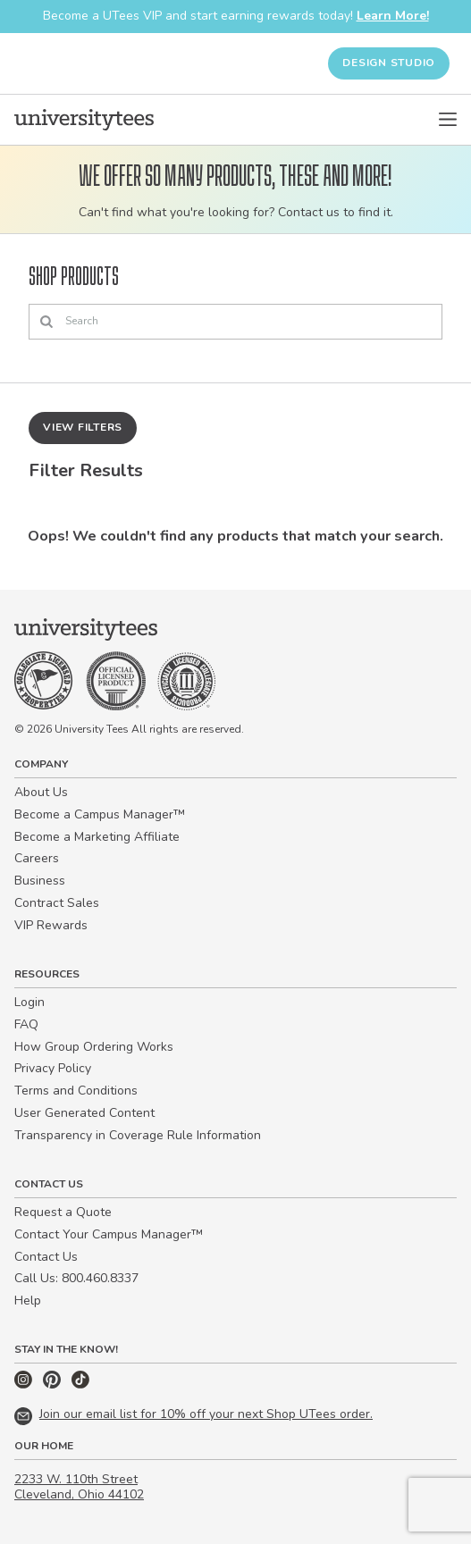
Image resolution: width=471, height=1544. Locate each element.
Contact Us (46, 1256)
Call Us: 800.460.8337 (76, 1278)
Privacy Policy (52, 1068)
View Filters (82, 427)
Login (29, 1002)
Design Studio (388, 62)
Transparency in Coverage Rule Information (137, 1135)
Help (27, 1300)
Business (39, 880)
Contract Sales (56, 902)
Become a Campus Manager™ (99, 814)
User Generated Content (84, 1112)
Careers (36, 858)
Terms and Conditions (76, 1090)
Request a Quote (63, 1212)
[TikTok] (80, 1384)
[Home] (84, 119)
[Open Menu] (448, 120)
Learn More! (393, 15)
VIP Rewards (51, 925)
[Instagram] (25, 1384)
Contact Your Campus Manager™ (108, 1234)
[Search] (235, 322)
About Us (41, 792)
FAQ (26, 1024)
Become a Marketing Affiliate (97, 836)
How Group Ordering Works (93, 1046)
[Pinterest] (53, 1384)
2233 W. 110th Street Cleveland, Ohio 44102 (79, 1487)
